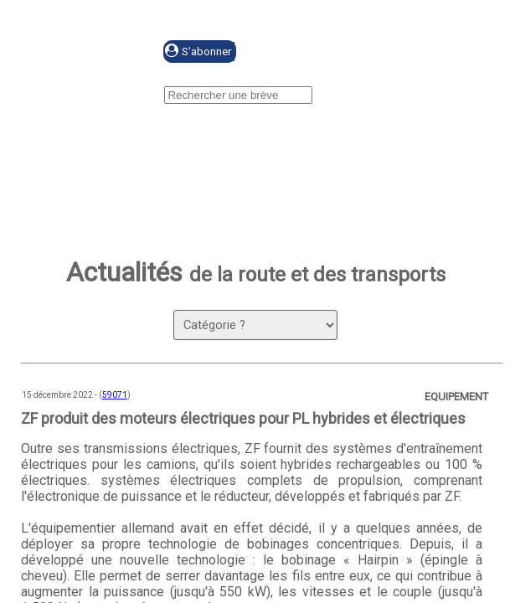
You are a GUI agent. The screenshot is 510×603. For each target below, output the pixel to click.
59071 (114, 394)
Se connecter (315, 52)
